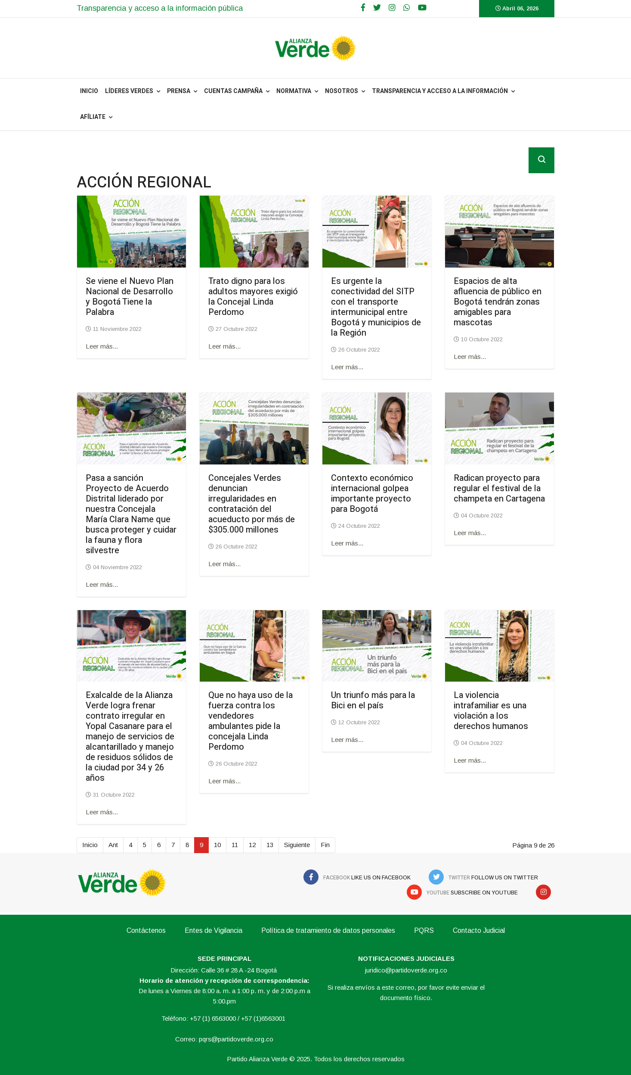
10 (217, 844)
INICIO (89, 91)
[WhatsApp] (406, 7)
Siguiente (297, 844)
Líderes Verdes (129, 91)
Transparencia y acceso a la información (440, 91)
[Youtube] (422, 7)
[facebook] (363, 7)
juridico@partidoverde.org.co (406, 970)
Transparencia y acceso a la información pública (160, 8)
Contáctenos (146, 930)
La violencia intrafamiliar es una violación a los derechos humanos (491, 710)
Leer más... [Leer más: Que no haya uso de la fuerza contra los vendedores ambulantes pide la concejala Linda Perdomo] (224, 781)
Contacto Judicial (479, 930)
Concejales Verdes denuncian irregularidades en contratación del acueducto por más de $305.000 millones (251, 504)
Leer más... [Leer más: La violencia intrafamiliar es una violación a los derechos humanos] (470, 760)
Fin (325, 844)
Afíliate (92, 117)
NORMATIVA (293, 91)
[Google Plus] (392, 7)
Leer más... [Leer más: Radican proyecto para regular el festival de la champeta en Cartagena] (470, 532)
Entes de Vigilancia (213, 930)
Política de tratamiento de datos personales (328, 930)
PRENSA (178, 91)
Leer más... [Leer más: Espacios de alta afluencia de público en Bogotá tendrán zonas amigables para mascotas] (470, 356)
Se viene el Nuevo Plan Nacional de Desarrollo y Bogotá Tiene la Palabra (129, 296)
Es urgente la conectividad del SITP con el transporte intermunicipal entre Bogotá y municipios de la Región (376, 307)
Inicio (90, 844)
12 (252, 844)
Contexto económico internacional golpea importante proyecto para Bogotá (372, 493)
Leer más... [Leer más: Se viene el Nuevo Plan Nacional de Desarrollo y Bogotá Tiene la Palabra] (102, 346)
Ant (113, 844)
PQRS (424, 930)
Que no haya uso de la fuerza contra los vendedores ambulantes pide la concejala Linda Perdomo (250, 721)
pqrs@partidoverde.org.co (236, 1039)
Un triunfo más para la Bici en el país (373, 700)
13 (269, 844)
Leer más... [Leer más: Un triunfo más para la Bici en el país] (347, 739)
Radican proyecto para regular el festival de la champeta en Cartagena (499, 488)
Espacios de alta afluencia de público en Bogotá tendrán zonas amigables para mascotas (497, 302)
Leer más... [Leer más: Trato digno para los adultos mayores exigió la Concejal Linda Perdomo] (224, 346)
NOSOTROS (341, 91)
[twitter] (377, 7)
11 (235, 844)
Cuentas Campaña (233, 91)
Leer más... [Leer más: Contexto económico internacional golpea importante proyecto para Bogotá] (347, 543)
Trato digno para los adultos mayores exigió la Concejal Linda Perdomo (253, 296)
